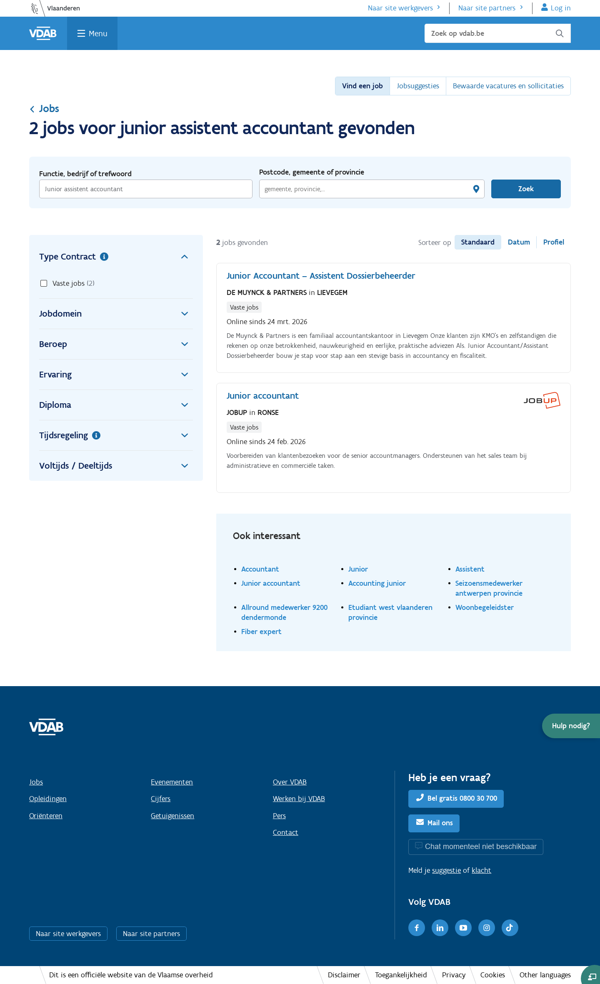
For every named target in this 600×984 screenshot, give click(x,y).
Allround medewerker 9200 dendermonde (284, 612)
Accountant (260, 568)
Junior (358, 568)
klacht (481, 870)
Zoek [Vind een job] (526, 188)
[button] (571, 726)
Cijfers (160, 798)
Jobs (44, 108)
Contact (285, 832)
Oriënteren (45, 815)
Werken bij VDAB (299, 798)
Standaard (478, 242)
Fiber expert (261, 631)
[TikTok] (510, 927)
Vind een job (362, 85)
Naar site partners (486, 7)
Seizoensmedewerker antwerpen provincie (488, 588)
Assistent (470, 568)
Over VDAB (290, 782)
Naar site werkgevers (400, 7)
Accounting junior (377, 583)
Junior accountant (270, 583)
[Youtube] (463, 927)
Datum (519, 242)
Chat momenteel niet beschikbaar (481, 846)
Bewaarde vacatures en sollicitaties (508, 85)
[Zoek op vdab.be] (498, 33)
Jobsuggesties (418, 85)
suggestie (446, 870)
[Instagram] (486, 927)
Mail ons (440, 822)
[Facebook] (416, 927)
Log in (561, 7)
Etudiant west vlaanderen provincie (390, 612)
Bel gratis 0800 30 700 (462, 798)
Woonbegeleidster (484, 607)
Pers (279, 815)
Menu (98, 33)
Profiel (553, 242)
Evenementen (172, 782)
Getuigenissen (172, 815)
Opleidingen (48, 798)
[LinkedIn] (440, 927)
